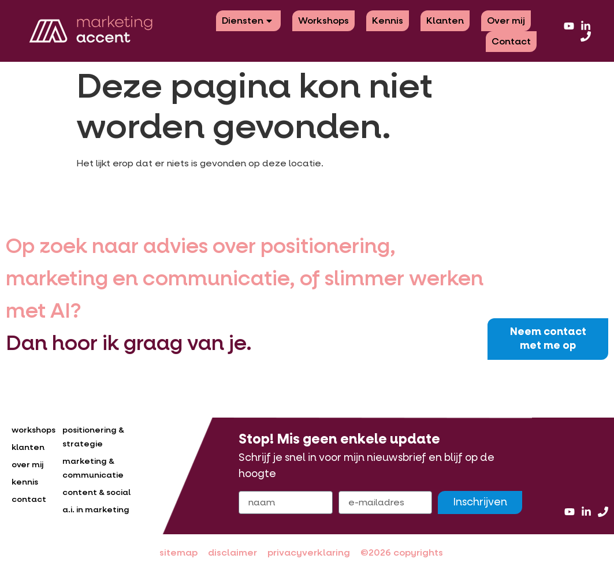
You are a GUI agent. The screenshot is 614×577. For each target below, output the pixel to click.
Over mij (506, 20)
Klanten (445, 20)
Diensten (248, 20)
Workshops (323, 20)
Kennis (387, 20)
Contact (511, 41)
